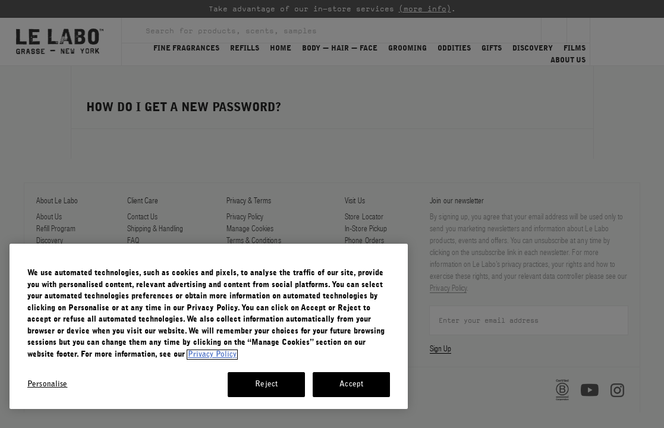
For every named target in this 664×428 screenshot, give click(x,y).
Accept (351, 384)
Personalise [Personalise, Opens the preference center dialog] (47, 384)
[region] (209, 326)
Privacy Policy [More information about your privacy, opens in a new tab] (212, 354)
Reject (266, 384)
